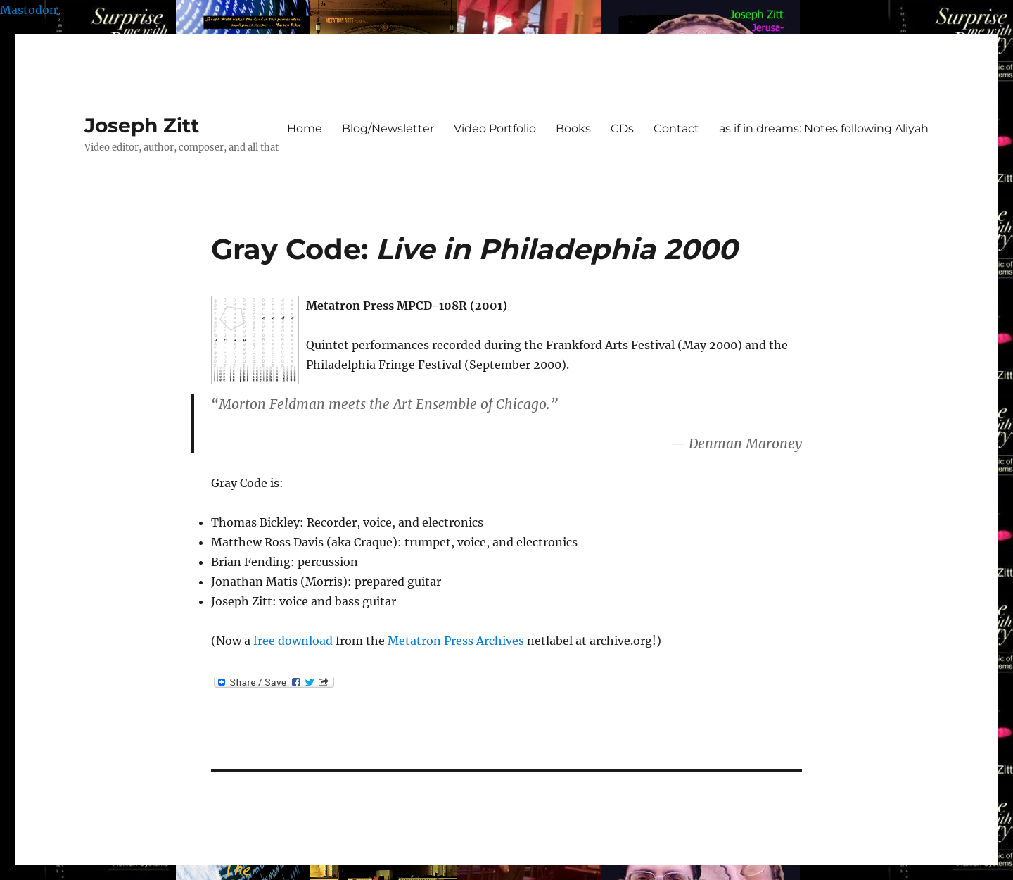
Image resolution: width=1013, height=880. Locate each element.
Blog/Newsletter (388, 128)
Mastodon (28, 10)
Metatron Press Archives (456, 641)
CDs (622, 128)
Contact (676, 128)
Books (573, 128)
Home (304, 128)
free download (293, 641)
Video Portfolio (495, 128)
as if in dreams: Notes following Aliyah (824, 128)
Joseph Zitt (141, 125)
